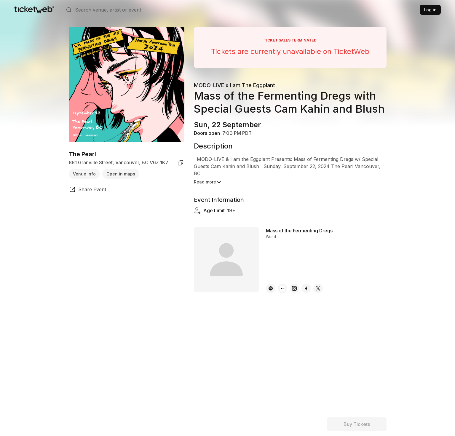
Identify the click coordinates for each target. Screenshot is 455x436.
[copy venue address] (180, 163)
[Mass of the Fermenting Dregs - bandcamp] (282, 282)
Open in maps (120, 173)
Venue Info (84, 173)
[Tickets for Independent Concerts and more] (34, 10)
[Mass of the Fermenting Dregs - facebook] (306, 282)
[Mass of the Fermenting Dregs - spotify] (270, 282)
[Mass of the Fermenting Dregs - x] (318, 282)
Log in (430, 9)
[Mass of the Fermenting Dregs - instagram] (294, 282)
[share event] (87, 190)
